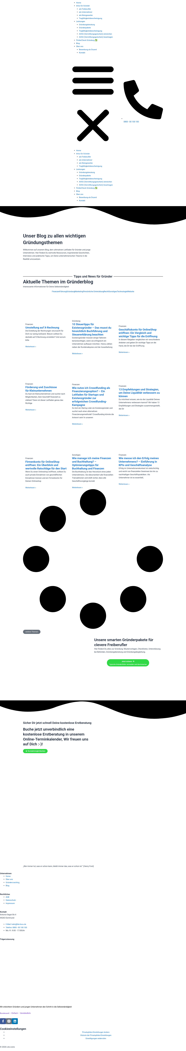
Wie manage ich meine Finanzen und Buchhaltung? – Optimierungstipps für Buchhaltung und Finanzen (92, 463)
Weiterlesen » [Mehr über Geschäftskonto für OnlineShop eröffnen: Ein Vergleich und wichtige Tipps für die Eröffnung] (124, 352)
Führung (63, 292)
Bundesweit (5, 1013)
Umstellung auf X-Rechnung (43, 327)
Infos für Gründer (83, 6)
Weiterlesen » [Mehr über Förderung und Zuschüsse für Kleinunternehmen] (31, 410)
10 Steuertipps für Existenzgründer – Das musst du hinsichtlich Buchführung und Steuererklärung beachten (92, 329)
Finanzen (56, 292)
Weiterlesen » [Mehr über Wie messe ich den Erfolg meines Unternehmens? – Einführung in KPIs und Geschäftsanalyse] (124, 487)
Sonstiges (113, 292)
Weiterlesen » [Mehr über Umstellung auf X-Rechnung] (31, 346)
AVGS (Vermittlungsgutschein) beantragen (97, 37)
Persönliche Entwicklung (93, 292)
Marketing (79, 292)
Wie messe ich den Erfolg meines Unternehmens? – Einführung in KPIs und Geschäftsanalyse (135, 463)
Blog (78, 43)
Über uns (80, 46)
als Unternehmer (86, 12)
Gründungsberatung (87, 24)
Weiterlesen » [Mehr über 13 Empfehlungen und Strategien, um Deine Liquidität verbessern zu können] (124, 415)
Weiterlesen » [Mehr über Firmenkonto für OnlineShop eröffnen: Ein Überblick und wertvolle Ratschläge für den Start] (31, 491)
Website (130, 292)
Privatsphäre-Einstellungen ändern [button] (95, 1032)
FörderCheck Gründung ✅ (87, 40)
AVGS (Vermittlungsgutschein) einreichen (96, 34)
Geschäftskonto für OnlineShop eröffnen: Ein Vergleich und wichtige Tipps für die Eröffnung (139, 333)
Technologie (122, 292)
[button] (93, 103)
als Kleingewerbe (86, 15)
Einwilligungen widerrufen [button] (96, 1038)
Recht (106, 292)
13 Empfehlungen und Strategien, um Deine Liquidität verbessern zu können (138, 393)
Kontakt (82, 52)
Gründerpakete (85, 28)
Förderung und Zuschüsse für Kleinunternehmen (42, 389)
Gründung (70, 292)
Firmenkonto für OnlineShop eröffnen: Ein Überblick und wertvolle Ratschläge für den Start (43, 467)
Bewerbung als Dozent (88, 49)
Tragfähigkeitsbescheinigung (91, 18)
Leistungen (80, 21)
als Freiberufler (85, 9)
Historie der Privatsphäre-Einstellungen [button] (95, 1035)
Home (78, 3)
